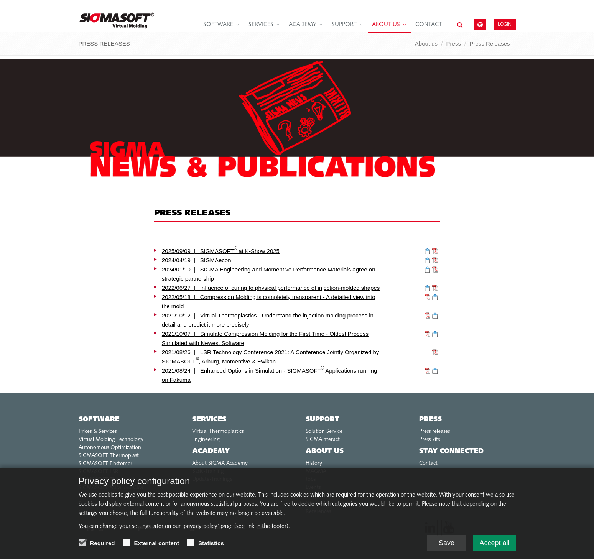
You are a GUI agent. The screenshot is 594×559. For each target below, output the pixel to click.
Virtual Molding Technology (111, 439)
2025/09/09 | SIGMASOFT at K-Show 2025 (221, 250)
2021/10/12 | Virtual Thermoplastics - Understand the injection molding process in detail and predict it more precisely (268, 320)
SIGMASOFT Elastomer (105, 464)
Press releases (434, 431)
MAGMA (316, 471)
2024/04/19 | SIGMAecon (196, 260)
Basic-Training (208, 471)
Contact (428, 25)
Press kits (429, 439)
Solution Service (324, 431)
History (314, 463)
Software (218, 25)
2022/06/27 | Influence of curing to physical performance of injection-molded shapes (271, 287)
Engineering (206, 439)
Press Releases (489, 43)
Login (505, 24)
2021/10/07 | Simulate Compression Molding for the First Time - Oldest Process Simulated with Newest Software (265, 338)
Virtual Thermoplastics (218, 431)
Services (260, 25)
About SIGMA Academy (220, 463)
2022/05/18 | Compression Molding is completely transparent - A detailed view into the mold (268, 301)
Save (446, 547)
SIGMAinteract (323, 439)
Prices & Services (98, 431)
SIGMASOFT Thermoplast (109, 456)
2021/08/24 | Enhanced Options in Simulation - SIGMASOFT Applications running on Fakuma (269, 374)
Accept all (494, 547)
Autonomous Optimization (110, 447)
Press (453, 43)
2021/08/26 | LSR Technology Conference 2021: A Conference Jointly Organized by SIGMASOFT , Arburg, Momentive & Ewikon (270, 357)
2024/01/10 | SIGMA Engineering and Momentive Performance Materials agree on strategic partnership (268, 274)
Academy (302, 25)
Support (344, 25)
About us (386, 25)
